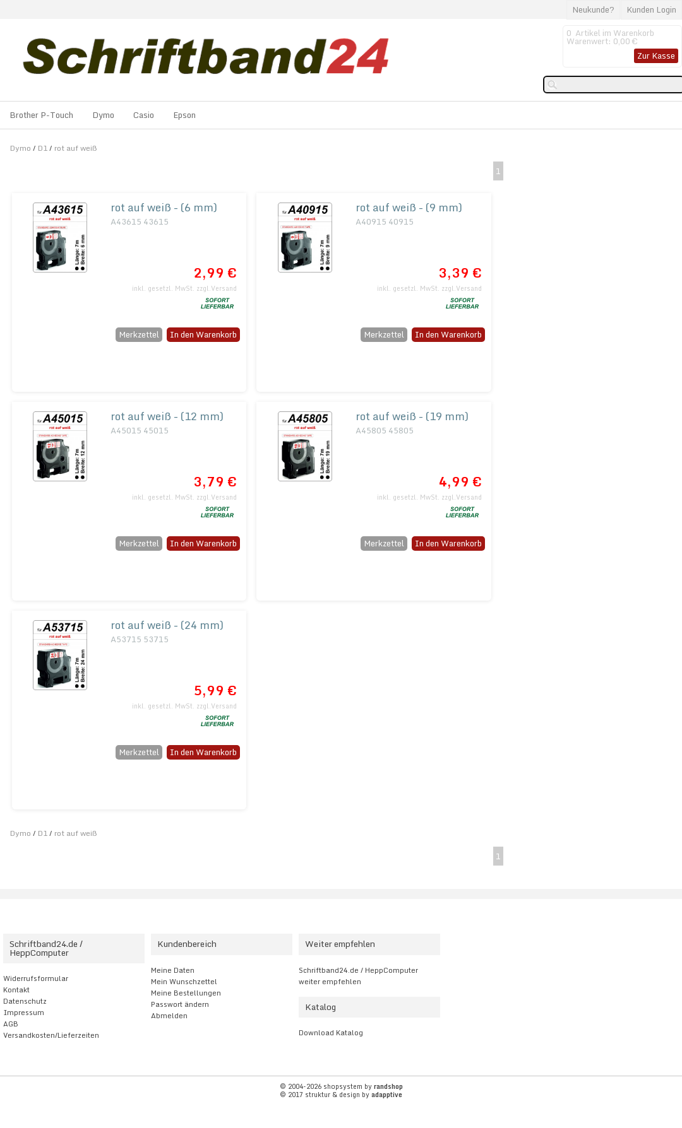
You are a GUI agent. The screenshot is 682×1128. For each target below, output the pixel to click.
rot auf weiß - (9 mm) (409, 207)
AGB (10, 1024)
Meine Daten (172, 970)
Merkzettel (139, 334)
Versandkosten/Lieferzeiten (51, 1035)
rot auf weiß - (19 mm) (412, 416)
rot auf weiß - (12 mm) (167, 416)
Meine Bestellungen (186, 993)
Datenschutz (25, 1001)
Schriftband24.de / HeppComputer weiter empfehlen (358, 976)
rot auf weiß (75, 148)
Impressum (23, 1012)
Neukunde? (593, 9)
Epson (184, 115)
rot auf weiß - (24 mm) (167, 624)
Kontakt (16, 990)
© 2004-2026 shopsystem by (341, 1086)
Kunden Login (651, 9)
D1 (42, 148)
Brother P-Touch (41, 115)
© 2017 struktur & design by (341, 1095)
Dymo (103, 115)
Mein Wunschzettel (184, 981)
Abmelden (169, 1015)
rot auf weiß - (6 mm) (164, 207)
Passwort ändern (180, 1004)
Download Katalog (331, 1032)
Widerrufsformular (35, 978)
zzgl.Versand (216, 288)
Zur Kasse (656, 55)
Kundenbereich (187, 944)
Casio (143, 115)
